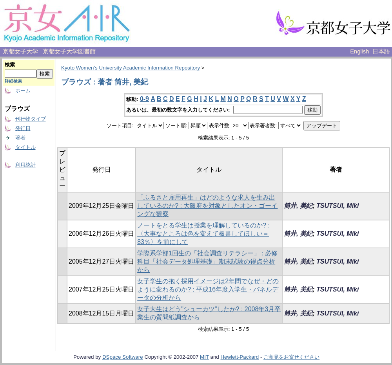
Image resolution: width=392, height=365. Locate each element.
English (359, 51)
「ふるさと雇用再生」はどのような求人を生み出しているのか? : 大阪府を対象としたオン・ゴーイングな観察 (207, 205)
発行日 (23, 128)
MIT (204, 357)
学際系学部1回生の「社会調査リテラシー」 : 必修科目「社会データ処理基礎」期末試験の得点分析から (207, 261)
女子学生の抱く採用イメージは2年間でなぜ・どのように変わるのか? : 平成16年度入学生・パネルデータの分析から (208, 289)
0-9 (144, 98)
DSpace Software (122, 357)
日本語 (381, 51)
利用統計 (25, 165)
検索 (10, 65)
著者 (20, 138)
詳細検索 (13, 81)
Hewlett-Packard (239, 357)
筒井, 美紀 (298, 205)
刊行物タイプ (30, 119)
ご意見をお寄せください (291, 357)
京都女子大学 (21, 51)
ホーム (23, 91)
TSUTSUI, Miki (337, 205)
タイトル (25, 147)
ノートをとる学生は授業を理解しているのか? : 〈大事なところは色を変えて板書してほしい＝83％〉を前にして (203, 233)
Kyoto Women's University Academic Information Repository (130, 68)
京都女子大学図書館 (69, 51)
